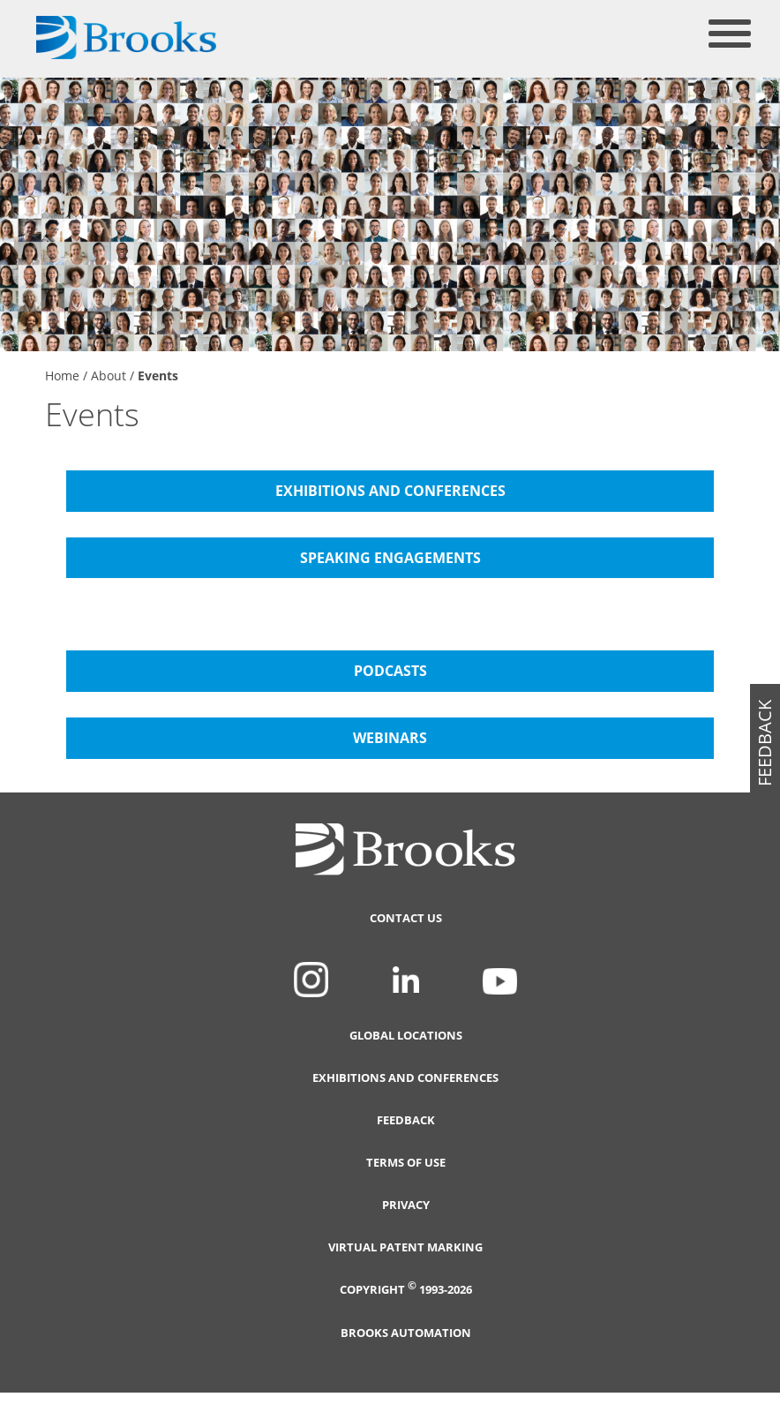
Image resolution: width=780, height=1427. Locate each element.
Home (62, 375)
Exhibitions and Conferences (405, 1077)
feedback (764, 743)
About (108, 375)
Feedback (406, 1120)
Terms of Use (406, 1162)
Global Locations (405, 1035)
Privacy (406, 1205)
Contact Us (406, 918)
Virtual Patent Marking (405, 1247)
